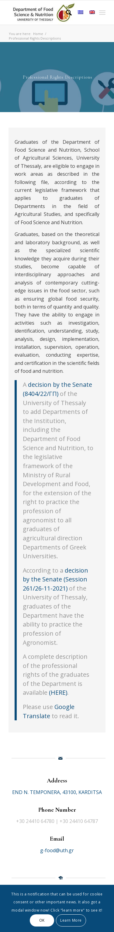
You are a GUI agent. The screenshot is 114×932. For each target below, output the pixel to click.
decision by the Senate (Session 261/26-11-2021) (55, 579)
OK (42, 920)
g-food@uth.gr (57, 850)
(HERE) (58, 692)
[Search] (66, 12)
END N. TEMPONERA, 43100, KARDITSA (57, 792)
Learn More (71, 920)
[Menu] (102, 12)
